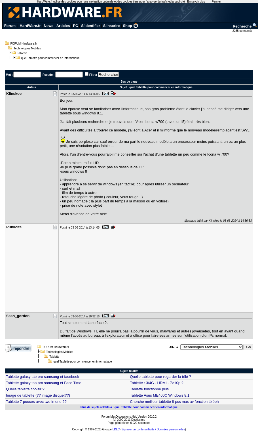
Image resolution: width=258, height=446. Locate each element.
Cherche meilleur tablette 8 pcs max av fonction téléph (174, 401)
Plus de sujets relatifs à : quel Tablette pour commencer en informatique (129, 407)
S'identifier (90, 26)
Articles (63, 26)
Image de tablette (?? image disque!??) (38, 395)
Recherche (245, 26)
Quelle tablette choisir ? (25, 389)
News (48, 26)
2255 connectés (242, 30)
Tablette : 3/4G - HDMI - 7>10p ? (156, 383)
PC (75, 26)
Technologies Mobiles (27, 48)
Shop (130, 26)
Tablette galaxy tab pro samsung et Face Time (43, 383)
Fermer (216, 1)
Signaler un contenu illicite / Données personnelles (153, 429)
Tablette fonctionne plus (149, 389)
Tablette (22, 53)
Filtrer (93, 74)
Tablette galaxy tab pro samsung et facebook (42, 376)
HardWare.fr (30, 26)
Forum (10, 26)
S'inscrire (111, 26)
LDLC (116, 429)
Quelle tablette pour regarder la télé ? (160, 376)
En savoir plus (196, 1)
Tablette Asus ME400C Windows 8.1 (159, 395)
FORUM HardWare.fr (23, 43)
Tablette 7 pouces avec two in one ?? (36, 401)
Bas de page (129, 81)
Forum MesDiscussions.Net (118, 416)
